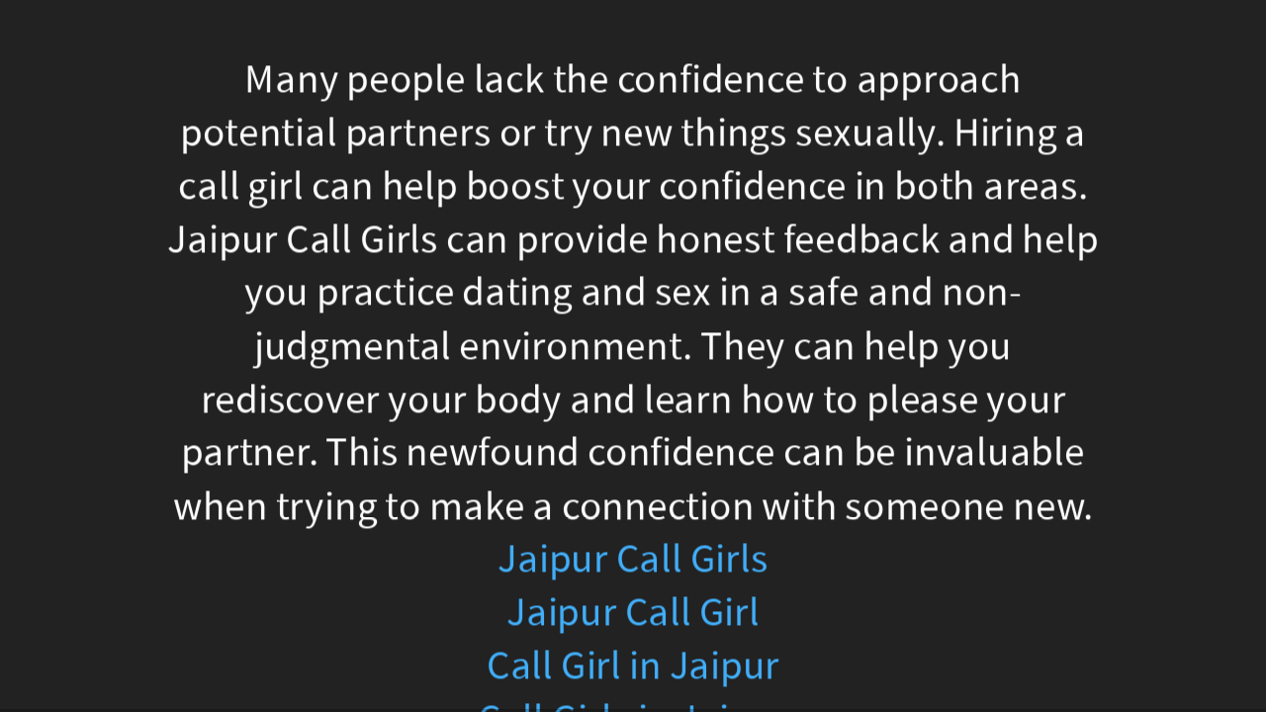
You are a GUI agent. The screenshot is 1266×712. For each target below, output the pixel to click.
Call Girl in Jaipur (633, 666)
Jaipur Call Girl (633, 612)
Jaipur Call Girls (633, 559)
